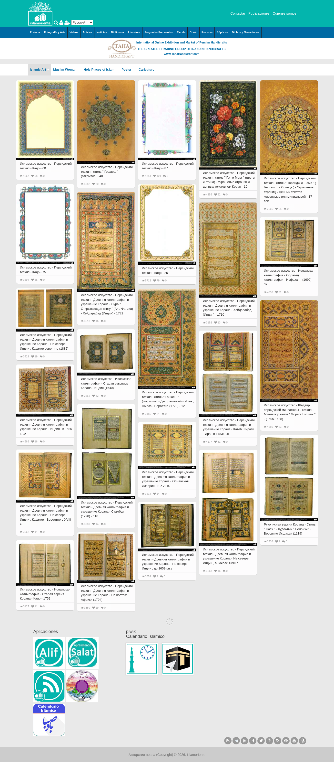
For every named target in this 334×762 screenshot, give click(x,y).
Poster (128, 69)
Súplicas (222, 32)
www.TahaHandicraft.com (181, 54)
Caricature (146, 69)
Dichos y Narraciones (246, 32)
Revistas (207, 32)
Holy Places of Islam (101, 69)
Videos (74, 32)
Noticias (101, 32)
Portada (35, 32)
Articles (87, 32)
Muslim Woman (66, 69)
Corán (193, 32)
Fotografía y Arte (54, 32)
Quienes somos (284, 13)
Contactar (237, 13)
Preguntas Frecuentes (158, 32)
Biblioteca (117, 32)
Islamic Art (40, 69)
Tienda (181, 32)
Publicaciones (258, 13)
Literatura (134, 32)
